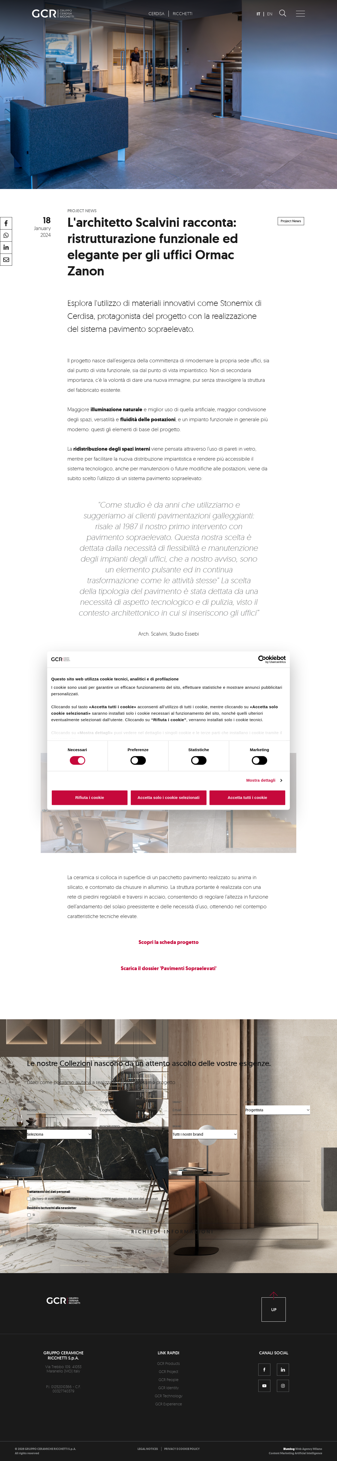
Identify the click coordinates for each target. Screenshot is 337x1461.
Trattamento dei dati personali (48, 1192)
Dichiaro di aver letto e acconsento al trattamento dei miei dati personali (95, 1198)
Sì (34, 1215)
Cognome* (107, 1102)
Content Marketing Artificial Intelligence (295, 1453)
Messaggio (34, 1150)
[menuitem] (156, 14)
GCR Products (168, 1363)
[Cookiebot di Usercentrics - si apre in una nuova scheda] (262, 659)
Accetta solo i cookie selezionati (168, 797)
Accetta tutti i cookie (247, 797)
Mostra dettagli (260, 780)
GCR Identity (168, 1387)
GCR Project (168, 1371)
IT (258, 14)
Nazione (33, 1126)
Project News (291, 221)
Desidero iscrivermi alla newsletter (51, 1208)
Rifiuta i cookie (89, 797)
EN (269, 13)
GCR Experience (168, 1404)
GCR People (168, 1379)
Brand (177, 1126)
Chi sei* (250, 1102)
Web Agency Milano (308, 1449)
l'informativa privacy (75, 1198)
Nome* (31, 1102)
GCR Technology (169, 1395)
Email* (177, 1102)
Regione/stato (110, 1126)
